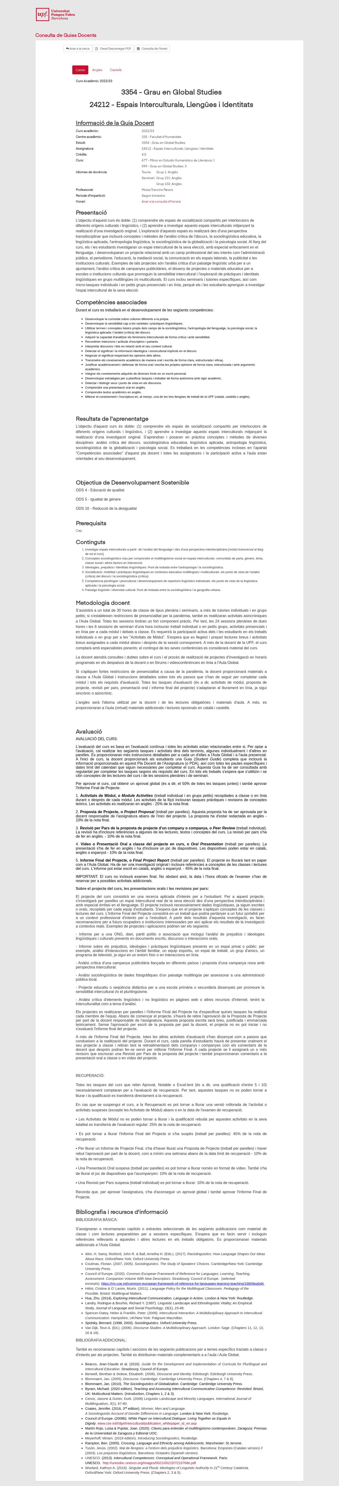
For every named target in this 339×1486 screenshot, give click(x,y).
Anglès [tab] (97, 70)
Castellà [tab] (115, 70)
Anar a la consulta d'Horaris (161, 201)
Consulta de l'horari (152, 48)
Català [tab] (80, 70)
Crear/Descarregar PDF (113, 48)
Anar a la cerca (77, 48)
